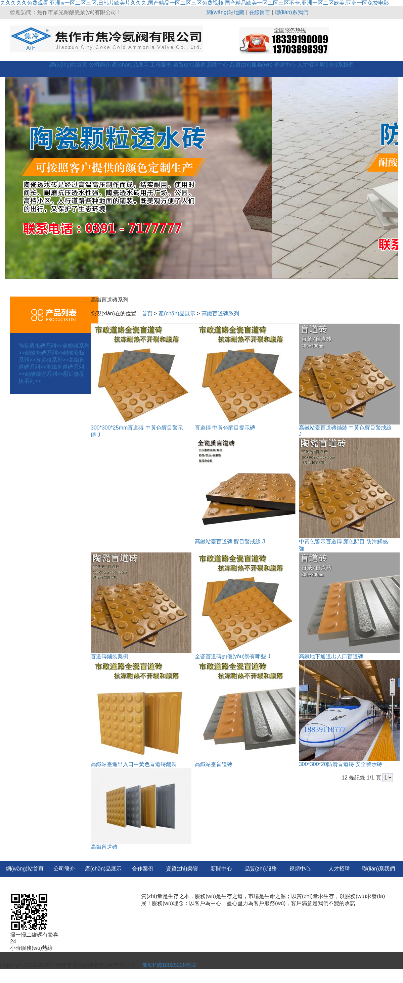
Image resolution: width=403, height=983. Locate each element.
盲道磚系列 (52, 360)
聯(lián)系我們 (291, 12)
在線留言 (259, 12)
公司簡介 (99, 65)
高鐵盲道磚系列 (220, 313)
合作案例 (142, 869)
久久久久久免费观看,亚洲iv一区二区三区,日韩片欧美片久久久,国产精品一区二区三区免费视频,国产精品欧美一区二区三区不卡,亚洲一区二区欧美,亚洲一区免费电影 (194, 3)
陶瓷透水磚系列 (40, 346)
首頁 (147, 313)
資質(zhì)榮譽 (189, 65)
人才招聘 (308, 65)
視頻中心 (285, 65)
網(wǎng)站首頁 (68, 65)
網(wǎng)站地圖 (225, 12)
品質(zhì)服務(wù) (251, 65)
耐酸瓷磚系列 (44, 353)
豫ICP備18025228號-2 (168, 965)
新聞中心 (217, 65)
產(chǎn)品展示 (130, 65)
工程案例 (161, 65)
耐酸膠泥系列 (44, 374)
